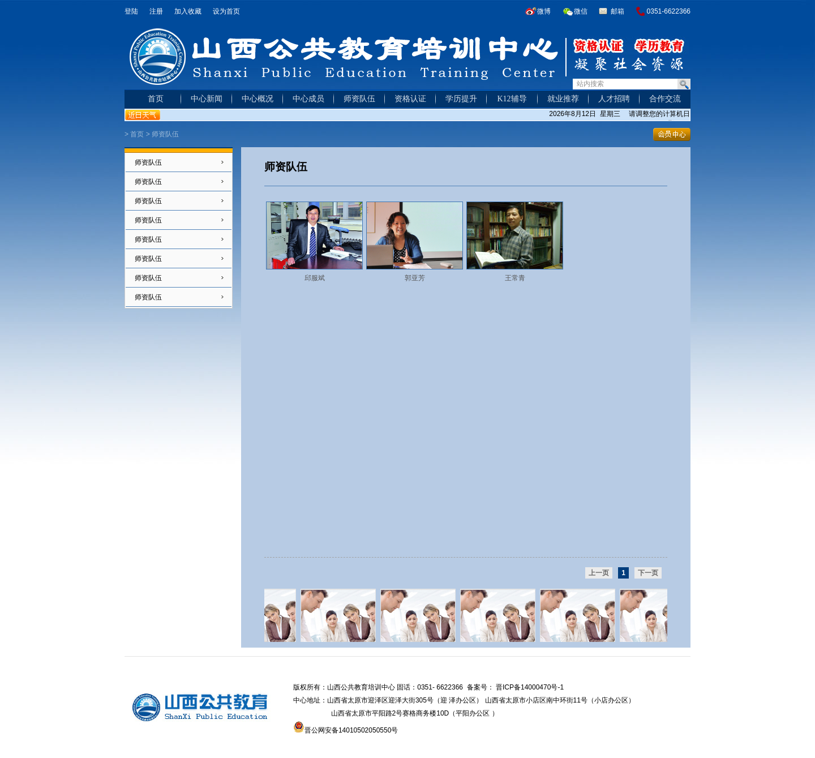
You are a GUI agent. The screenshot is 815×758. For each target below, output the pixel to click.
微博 (544, 11)
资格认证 (410, 99)
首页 (156, 99)
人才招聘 (614, 99)
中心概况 (257, 99)
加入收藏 (187, 11)
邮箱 (617, 11)
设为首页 (226, 11)
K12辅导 (511, 99)
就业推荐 (563, 99)
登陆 (131, 11)
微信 (580, 11)
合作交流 (665, 99)
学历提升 (461, 99)
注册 (156, 11)
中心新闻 (206, 99)
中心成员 (308, 99)
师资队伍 (359, 99)
